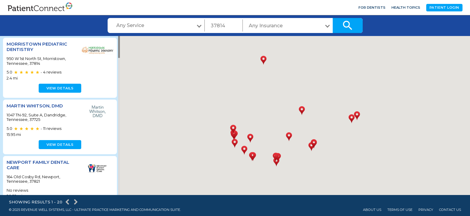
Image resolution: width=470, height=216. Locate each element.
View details (59, 88)
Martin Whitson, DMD (35, 106)
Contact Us (450, 210)
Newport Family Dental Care (38, 164)
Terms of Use (399, 210)
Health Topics (405, 7)
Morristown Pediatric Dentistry (37, 46)
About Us (372, 210)
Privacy (425, 210)
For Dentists (371, 7)
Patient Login (444, 7)
